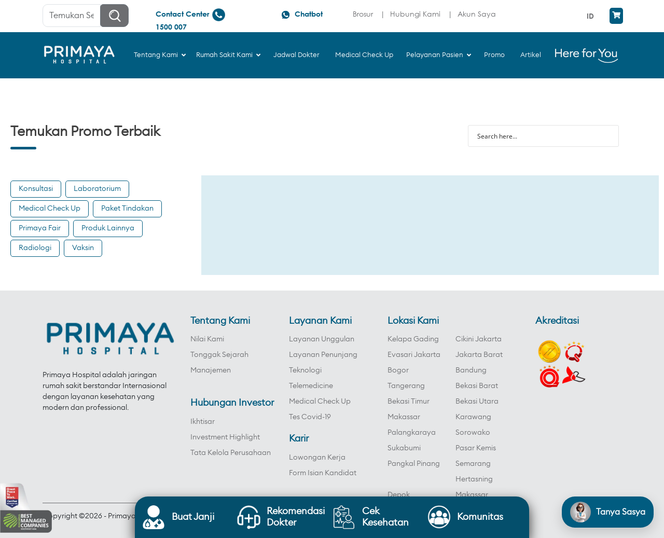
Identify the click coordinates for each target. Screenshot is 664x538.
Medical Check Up (49, 208)
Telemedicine (311, 386)
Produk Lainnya (107, 228)
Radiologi (35, 248)
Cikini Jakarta (478, 339)
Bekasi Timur (409, 401)
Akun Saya (477, 13)
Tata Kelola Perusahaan (230, 453)
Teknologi (305, 370)
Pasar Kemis (475, 448)
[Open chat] (608, 512)
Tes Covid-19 (310, 417)
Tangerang (406, 386)
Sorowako (472, 432)
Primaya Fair (40, 228)
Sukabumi (404, 448)
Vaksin (83, 248)
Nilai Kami (207, 339)
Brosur (363, 13)
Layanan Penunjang (323, 354)
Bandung (471, 370)
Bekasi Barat (476, 386)
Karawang (473, 417)
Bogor (398, 370)
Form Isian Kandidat (322, 473)
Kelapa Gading (413, 339)
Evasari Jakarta (414, 354)
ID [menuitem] (590, 15)
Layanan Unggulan (321, 339)
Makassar (404, 417)
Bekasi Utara (477, 401)
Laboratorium (97, 188)
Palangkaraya (412, 432)
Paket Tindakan (127, 208)
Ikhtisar (202, 421)
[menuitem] (592, 16)
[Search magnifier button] (608, 136)
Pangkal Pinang (414, 463)
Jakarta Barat (479, 354)
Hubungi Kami (415, 13)
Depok (399, 495)
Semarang (473, 463)
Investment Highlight (225, 437)
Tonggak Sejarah (219, 354)
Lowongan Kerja (317, 457)
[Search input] (536, 136)
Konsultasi (36, 188)
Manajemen (210, 370)
